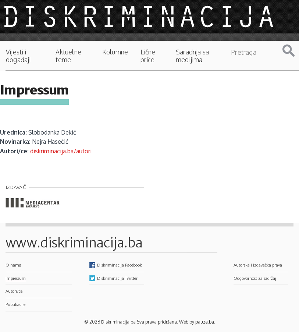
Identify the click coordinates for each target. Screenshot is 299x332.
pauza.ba (204, 322)
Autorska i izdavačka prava (258, 265)
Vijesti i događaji (18, 56)
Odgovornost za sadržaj (255, 278)
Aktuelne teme (68, 56)
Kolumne (115, 52)
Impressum (16, 278)
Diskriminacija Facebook (119, 265)
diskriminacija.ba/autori (61, 151)
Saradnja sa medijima (192, 56)
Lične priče (148, 56)
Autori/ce (14, 291)
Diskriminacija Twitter (117, 278)
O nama (13, 265)
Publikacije (15, 304)
